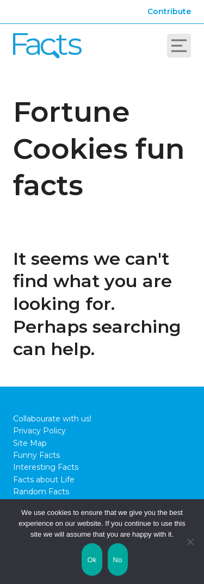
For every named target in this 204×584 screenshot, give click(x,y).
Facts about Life (44, 479)
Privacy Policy (39, 431)
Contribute (169, 11)
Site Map (30, 443)
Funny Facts (36, 455)
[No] (190, 541)
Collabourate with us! (52, 419)
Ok (91, 560)
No (117, 560)
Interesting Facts (45, 467)
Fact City (47, 45)
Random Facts (41, 491)
